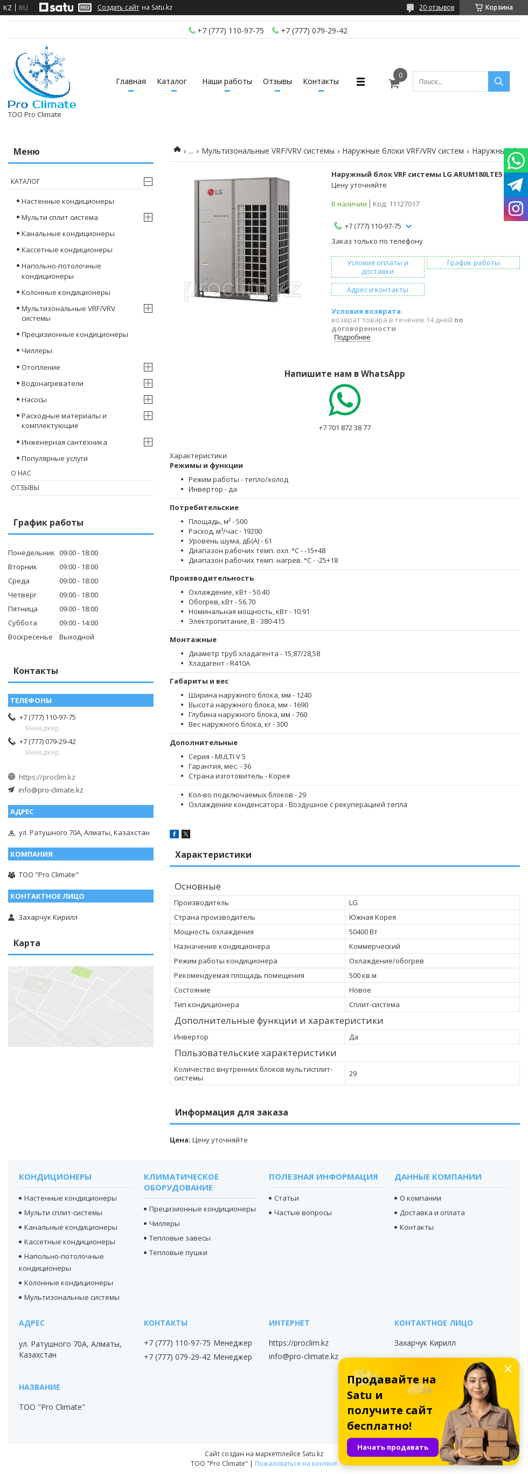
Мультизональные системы (72, 1297)
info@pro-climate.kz (51, 790)
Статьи (286, 1198)
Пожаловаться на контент (296, 1463)
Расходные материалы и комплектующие (64, 420)
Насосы (34, 399)
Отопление (41, 367)
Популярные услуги (55, 458)
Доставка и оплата (432, 1212)
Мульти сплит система (60, 217)
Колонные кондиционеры (66, 292)
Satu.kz (312, 1453)
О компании (420, 1198)
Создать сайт (118, 7)
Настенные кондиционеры (68, 201)
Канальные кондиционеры (68, 233)
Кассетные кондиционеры (67, 249)
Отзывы (277, 81)
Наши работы (227, 81)
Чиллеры (37, 350)
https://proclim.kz (47, 777)
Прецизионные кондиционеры (75, 334)
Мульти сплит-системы (63, 1212)
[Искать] (499, 81)
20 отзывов (436, 7)
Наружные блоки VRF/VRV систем (403, 151)
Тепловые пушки (178, 1252)
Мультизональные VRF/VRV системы (268, 151)
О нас (21, 473)
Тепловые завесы (180, 1238)
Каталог (172, 81)
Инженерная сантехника (64, 442)
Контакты (321, 81)
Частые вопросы (303, 1212)
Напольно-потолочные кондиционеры (61, 270)
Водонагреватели (53, 383)
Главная (131, 81)
